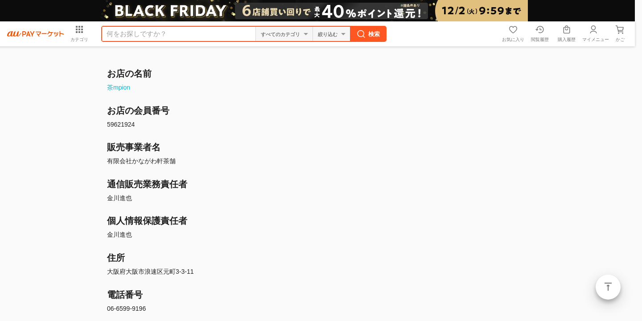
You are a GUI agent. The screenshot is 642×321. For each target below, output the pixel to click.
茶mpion (118, 87)
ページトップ (608, 287)
